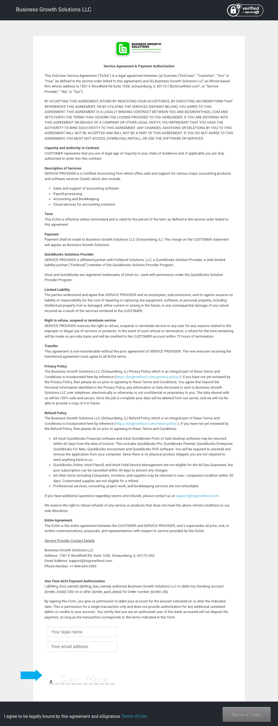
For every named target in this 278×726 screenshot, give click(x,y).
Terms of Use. (134, 716)
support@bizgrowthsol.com (197, 496)
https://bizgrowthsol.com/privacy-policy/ (147, 377)
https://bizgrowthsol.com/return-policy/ (147, 424)
